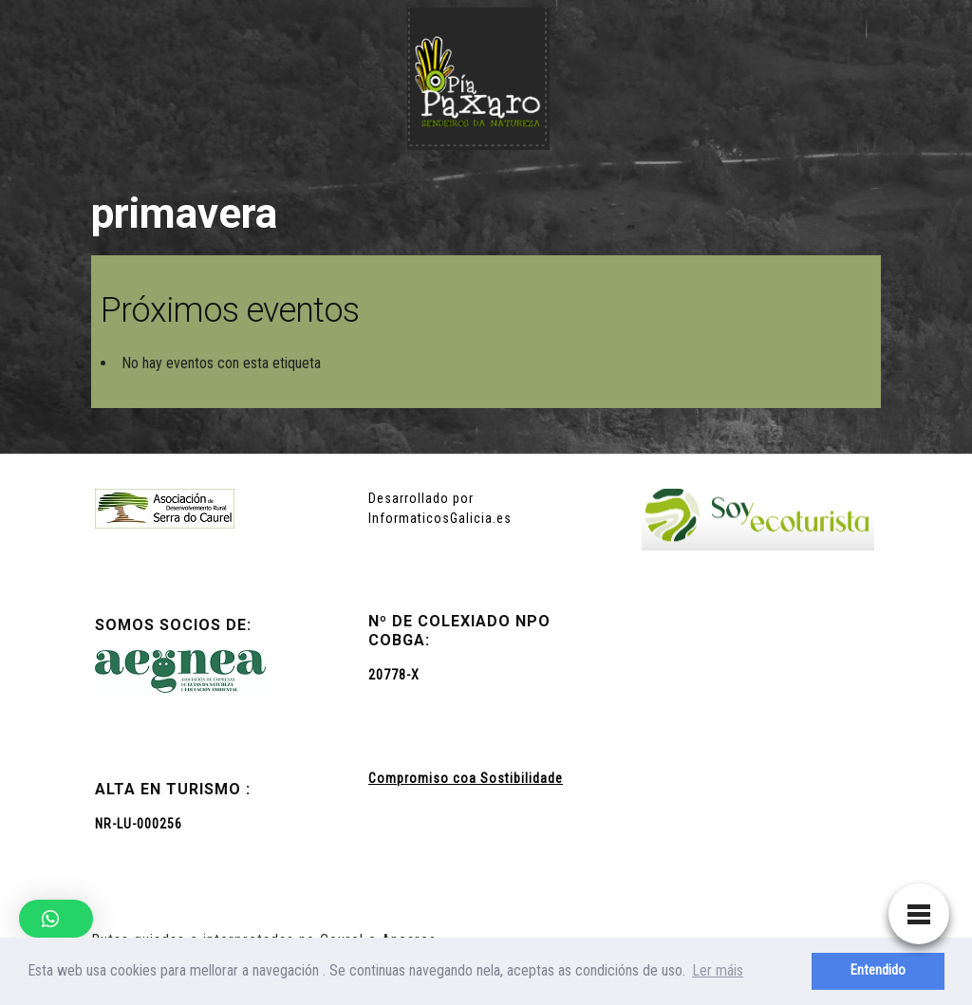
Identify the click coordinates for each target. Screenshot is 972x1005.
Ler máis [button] (717, 970)
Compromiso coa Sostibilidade (465, 778)
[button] (56, 919)
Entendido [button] (878, 970)
